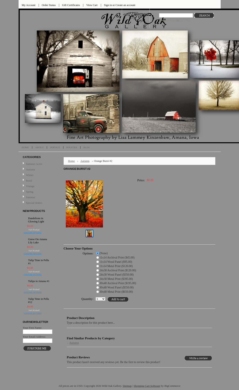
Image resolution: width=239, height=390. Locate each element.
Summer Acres (34, 163)
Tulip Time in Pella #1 (38, 262)
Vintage (30, 186)
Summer (30, 197)
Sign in (108, 5)
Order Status (49, 5)
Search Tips (184, 20)
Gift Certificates (71, 5)
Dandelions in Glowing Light (36, 220)
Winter (30, 175)
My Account (28, 5)
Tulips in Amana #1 (39, 281)
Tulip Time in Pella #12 (38, 300)
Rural (29, 180)
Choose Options (33, 233)
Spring (29, 191)
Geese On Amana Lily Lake (37, 241)
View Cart (92, 5)
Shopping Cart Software (147, 385)
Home (71, 160)
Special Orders (34, 202)
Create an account (125, 5)
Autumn (30, 169)
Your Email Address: (34, 336)
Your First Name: (32, 327)
